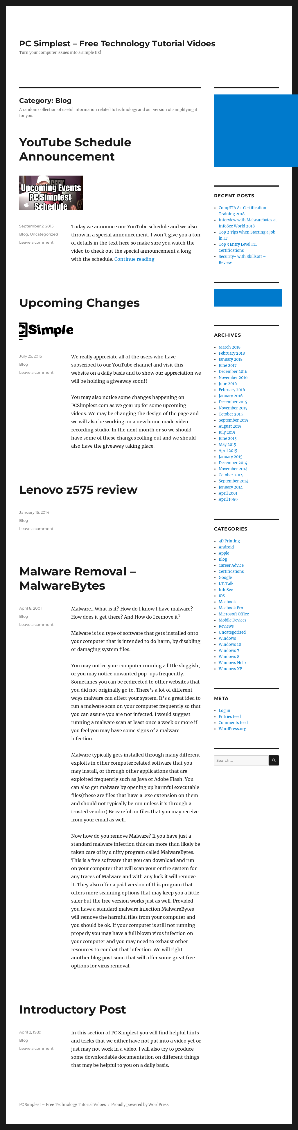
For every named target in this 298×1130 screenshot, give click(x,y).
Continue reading (134, 259)
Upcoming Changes (79, 303)
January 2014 (231, 487)
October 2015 (231, 414)
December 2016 (233, 371)
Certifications (231, 571)
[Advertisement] (249, 298)
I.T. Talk (226, 583)
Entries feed (230, 716)
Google (225, 577)
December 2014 (233, 462)
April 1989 (228, 499)
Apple (224, 553)
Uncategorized (44, 234)
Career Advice (231, 565)
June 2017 (228, 365)
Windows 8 (229, 656)
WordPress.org (232, 728)
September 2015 (233, 420)
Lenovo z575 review (78, 489)
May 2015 (227, 444)
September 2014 (233, 481)
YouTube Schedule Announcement (75, 149)
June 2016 (228, 383)
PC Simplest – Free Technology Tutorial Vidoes (117, 43)
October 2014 (231, 475)
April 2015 (228, 450)
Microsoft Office (234, 614)
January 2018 (231, 359)
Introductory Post (72, 1009)
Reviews (226, 626)
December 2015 (233, 402)
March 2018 (229, 347)
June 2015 (228, 438)
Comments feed (233, 722)
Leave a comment (36, 242)
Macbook (227, 601)
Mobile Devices (233, 620)
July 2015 (227, 432)
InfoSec (226, 589)
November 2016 (233, 377)
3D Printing (229, 541)
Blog (23, 234)
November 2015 (233, 408)
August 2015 (230, 426)
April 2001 (228, 493)
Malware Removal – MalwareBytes (77, 578)
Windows (227, 638)
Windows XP (230, 668)
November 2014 (233, 468)
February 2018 (232, 353)
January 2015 (231, 456)
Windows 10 (230, 644)
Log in (224, 710)
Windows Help (232, 662)
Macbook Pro (231, 608)
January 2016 (231, 395)
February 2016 (232, 389)
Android (226, 547)
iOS (222, 595)
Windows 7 (229, 650)
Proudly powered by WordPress (140, 1104)
